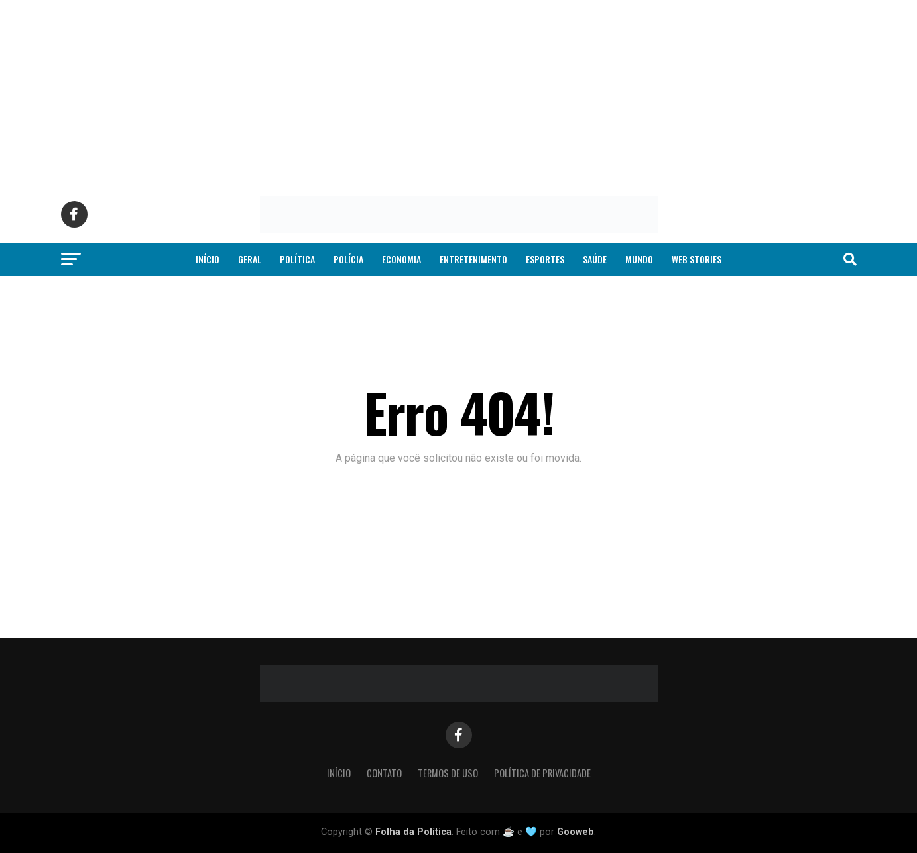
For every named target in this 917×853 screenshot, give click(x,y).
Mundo (639, 259)
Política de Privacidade (542, 773)
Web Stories (696, 259)
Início (207, 259)
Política (297, 259)
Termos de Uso (448, 773)
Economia (401, 259)
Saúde (595, 259)
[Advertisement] (398, 93)
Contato (384, 773)
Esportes (545, 259)
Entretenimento (473, 259)
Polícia (348, 259)
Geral (249, 259)
